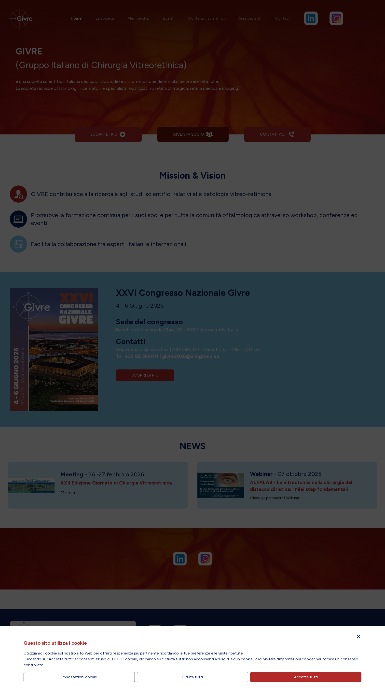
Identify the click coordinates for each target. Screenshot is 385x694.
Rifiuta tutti (192, 677)
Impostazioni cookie (79, 677)
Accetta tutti (306, 677)
